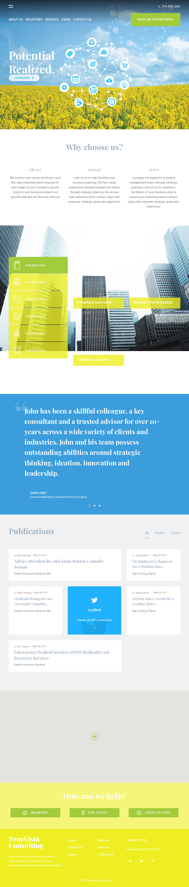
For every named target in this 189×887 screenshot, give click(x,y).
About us (16, 19)
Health (18, 573)
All (147, 533)
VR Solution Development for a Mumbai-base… (152, 564)
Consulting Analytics (93, 359)
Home (72, 840)
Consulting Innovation (94, 302)
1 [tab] (127, 374)
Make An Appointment (155, 19)
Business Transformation (153, 302)
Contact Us (82, 19)
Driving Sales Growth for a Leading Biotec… (152, 601)
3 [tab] (99, 505)
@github (94, 610)
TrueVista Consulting (26, 842)
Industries (34, 19)
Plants (152, 573)
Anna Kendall (24, 555)
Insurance (28, 573)
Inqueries (35, 812)
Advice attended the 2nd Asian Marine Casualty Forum (59, 564)
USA (48, 573)
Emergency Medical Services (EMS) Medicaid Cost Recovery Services (61, 655)
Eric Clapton (23, 646)
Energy (143, 573)
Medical (39, 573)
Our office (94, 812)
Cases (66, 19)
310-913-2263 (171, 6)
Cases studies (153, 812)
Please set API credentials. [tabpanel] (94, 620)
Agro (135, 573)
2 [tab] (94, 505)
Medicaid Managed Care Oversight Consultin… (33, 601)
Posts (160, 533)
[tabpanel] (127, 314)
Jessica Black (142, 555)
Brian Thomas (24, 593)
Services (52, 19)
